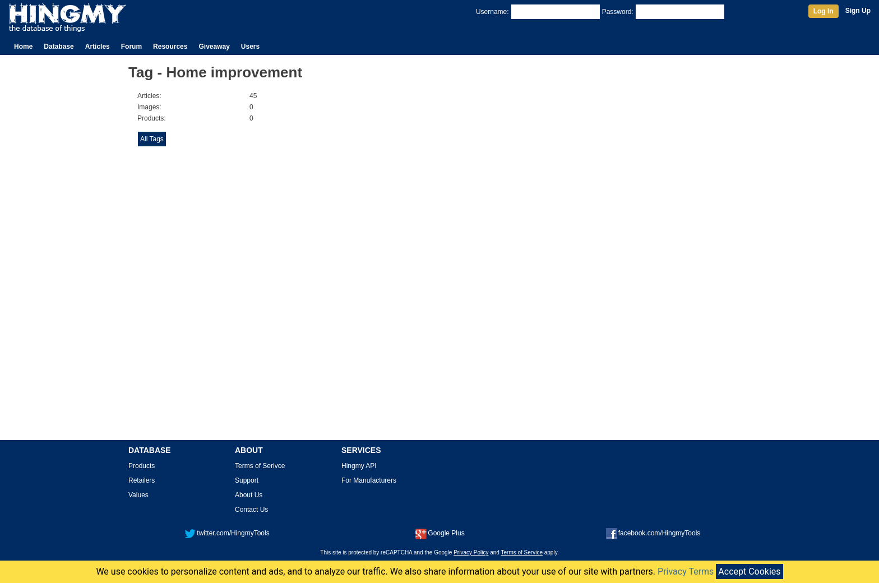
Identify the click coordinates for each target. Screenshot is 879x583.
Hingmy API (359, 466)
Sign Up (858, 11)
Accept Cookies (749, 571)
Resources (170, 46)
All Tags (152, 139)
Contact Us (251, 509)
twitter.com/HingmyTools (226, 533)
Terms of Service (522, 552)
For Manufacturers (368, 480)
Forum (131, 46)
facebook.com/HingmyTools (653, 533)
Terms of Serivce (260, 466)
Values (138, 495)
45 (253, 96)
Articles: (149, 96)
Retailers (141, 480)
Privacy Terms (686, 571)
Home (23, 46)
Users (250, 46)
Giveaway (213, 46)
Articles (97, 46)
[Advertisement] (601, 258)
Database (58, 46)
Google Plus (439, 533)
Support (246, 480)
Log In (823, 11)
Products (141, 466)
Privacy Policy (471, 552)
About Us (248, 495)
